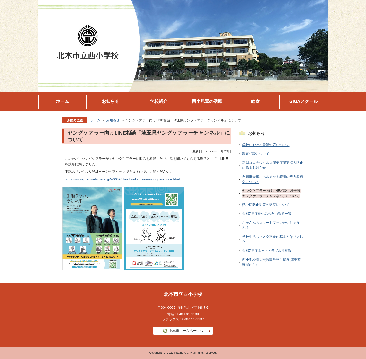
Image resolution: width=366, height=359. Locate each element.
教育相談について (255, 154)
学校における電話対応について (266, 145)
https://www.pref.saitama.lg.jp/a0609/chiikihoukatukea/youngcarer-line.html (122, 179)
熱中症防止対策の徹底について (266, 205)
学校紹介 (158, 101)
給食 (255, 101)
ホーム (62, 101)
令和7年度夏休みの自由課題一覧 (266, 214)
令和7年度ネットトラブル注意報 (266, 251)
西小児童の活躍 (207, 101)
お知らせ (110, 101)
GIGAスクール (303, 101)
